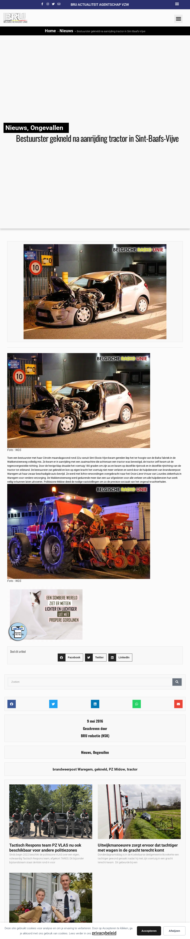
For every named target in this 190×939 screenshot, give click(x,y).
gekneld (100, 769)
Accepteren (149, 930)
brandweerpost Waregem (73, 769)
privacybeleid (104, 932)
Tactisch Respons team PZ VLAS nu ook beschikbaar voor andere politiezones (45, 848)
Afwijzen (174, 930)
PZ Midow (117, 769)
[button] (177, 4)
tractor (132, 769)
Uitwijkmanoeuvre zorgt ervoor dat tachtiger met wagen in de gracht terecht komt (138, 848)
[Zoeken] (177, 682)
